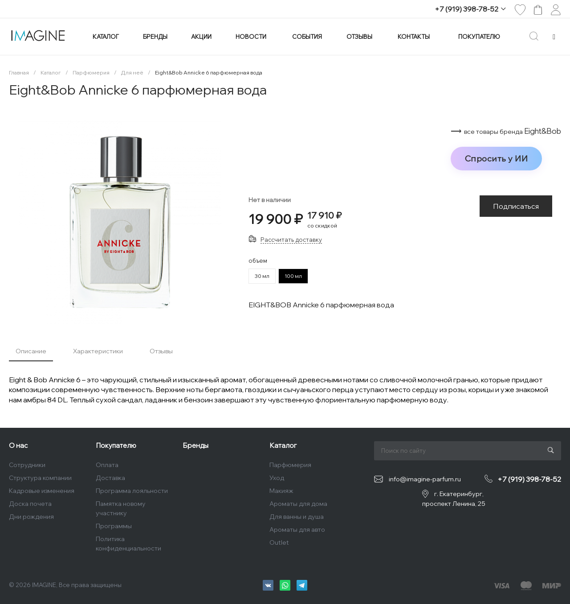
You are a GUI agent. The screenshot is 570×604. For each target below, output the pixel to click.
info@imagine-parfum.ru (425, 479)
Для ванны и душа (296, 517)
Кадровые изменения (41, 491)
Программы (114, 526)
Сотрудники (27, 465)
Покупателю (116, 445)
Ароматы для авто (297, 529)
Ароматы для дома (298, 504)
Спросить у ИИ (496, 158)
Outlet (279, 542)
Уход (276, 478)
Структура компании (40, 478)
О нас (18, 445)
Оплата (107, 465)
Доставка (110, 478)
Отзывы (161, 351)
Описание (31, 351)
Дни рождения (31, 517)
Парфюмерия (290, 465)
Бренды (195, 445)
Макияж (281, 491)
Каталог (283, 445)
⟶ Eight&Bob (506, 131)
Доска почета (30, 504)
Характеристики (98, 351)
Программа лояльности (132, 491)
